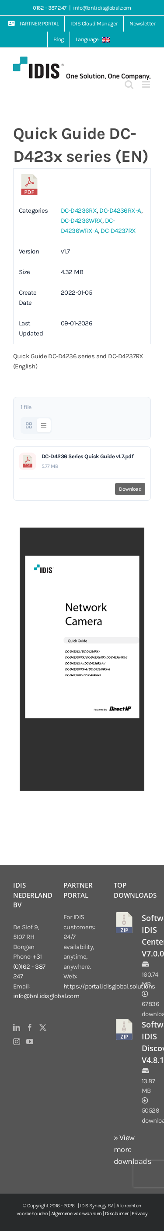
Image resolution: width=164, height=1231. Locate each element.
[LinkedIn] (16, 1027)
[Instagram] (16, 1041)
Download (130, 489)
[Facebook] (29, 1027)
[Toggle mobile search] (129, 84)
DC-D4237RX (118, 231)
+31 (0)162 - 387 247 (29, 966)
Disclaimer (117, 1213)
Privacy (139, 1213)
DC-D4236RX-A (120, 210)
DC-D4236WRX (81, 221)
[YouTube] (29, 1041)
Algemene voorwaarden (76, 1213)
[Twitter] (42, 1027)
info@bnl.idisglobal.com (102, 7)
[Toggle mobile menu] (146, 84)
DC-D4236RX (79, 210)
